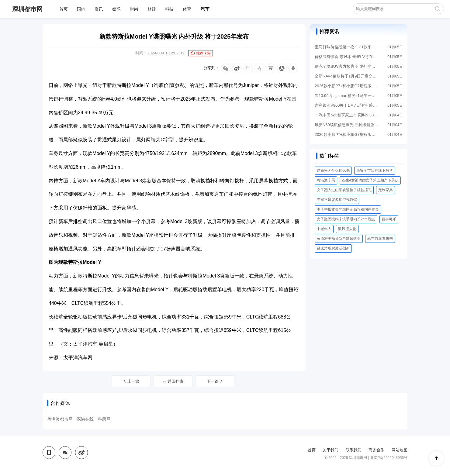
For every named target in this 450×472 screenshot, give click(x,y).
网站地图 (399, 450)
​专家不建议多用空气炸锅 (337, 200)
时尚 (134, 9)
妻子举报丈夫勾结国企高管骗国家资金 (348, 209)
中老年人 (324, 229)
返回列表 (173, 381)
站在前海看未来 (380, 238)
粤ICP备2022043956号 (388, 458)
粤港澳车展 (326, 180)
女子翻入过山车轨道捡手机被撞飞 (344, 190)
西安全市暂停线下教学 (374, 170)
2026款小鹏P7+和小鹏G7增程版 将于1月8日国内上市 (347, 86)
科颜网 (104, 419)
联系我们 (354, 450)
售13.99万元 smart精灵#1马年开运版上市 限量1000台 (347, 95)
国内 (81, 9)
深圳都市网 (27, 9)
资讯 (99, 9)
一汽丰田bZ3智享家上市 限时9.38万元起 (347, 115)
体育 (187, 9)
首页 (63, 9)
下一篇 (215, 381)
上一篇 (131, 381)
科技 (169, 9)
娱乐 (116, 9)
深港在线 (85, 419)
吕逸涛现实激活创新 (333, 248)
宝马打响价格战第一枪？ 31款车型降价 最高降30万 (347, 47)
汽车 (204, 9)
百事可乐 (389, 219)
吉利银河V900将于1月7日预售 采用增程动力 (347, 105)
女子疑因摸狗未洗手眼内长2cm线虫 (346, 219)
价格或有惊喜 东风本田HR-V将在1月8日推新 (347, 56)
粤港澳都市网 (60, 419)
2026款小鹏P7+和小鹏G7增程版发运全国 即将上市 (347, 134)
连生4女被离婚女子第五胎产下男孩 (370, 180)
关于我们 (330, 450)
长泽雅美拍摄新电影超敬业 (339, 238)
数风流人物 (347, 229)
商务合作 (376, 450)
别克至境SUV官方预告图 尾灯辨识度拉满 (347, 66)
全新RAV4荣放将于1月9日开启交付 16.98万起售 (347, 76)
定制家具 (385, 190)
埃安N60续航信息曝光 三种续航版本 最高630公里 (347, 124)
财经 (151, 9)
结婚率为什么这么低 (333, 170)
